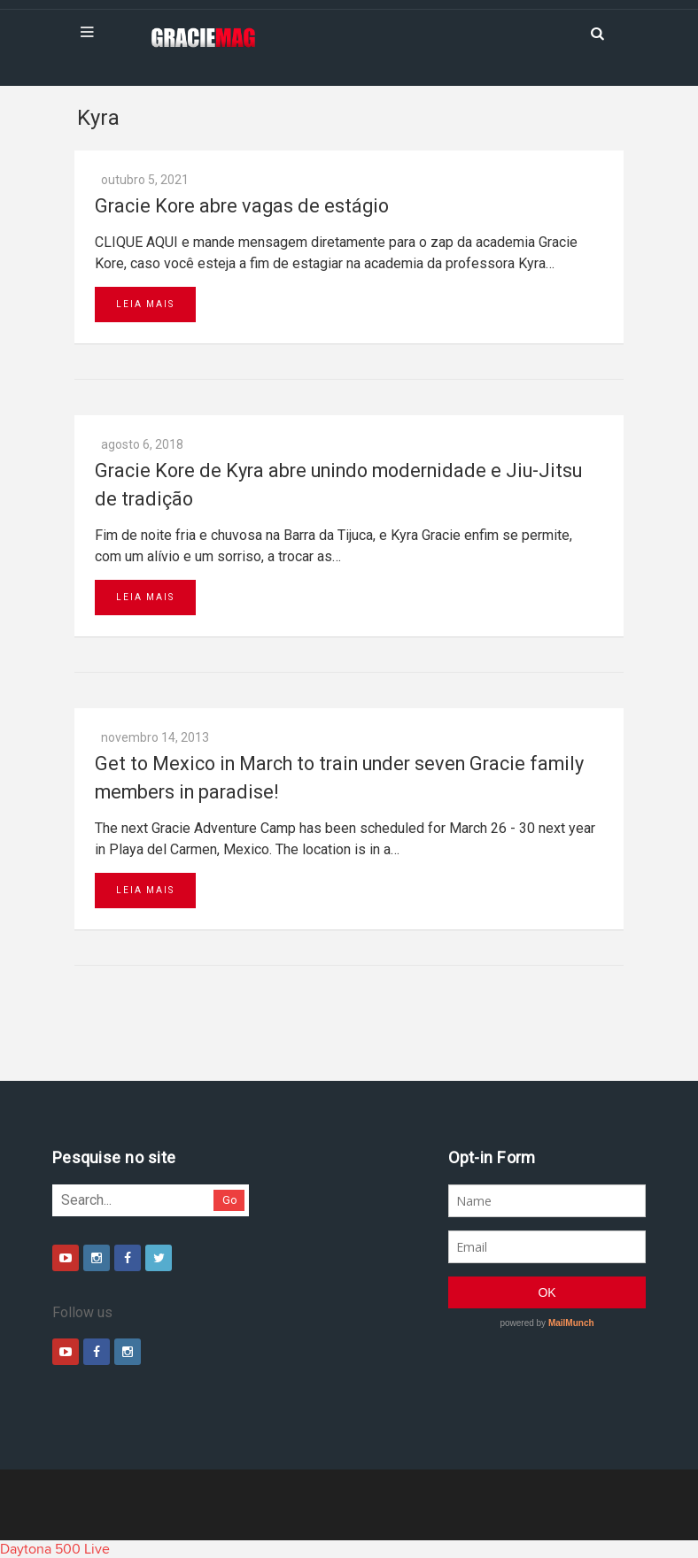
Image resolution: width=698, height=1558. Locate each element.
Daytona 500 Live (55, 1549)
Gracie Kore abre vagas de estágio (242, 206)
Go (229, 1200)
